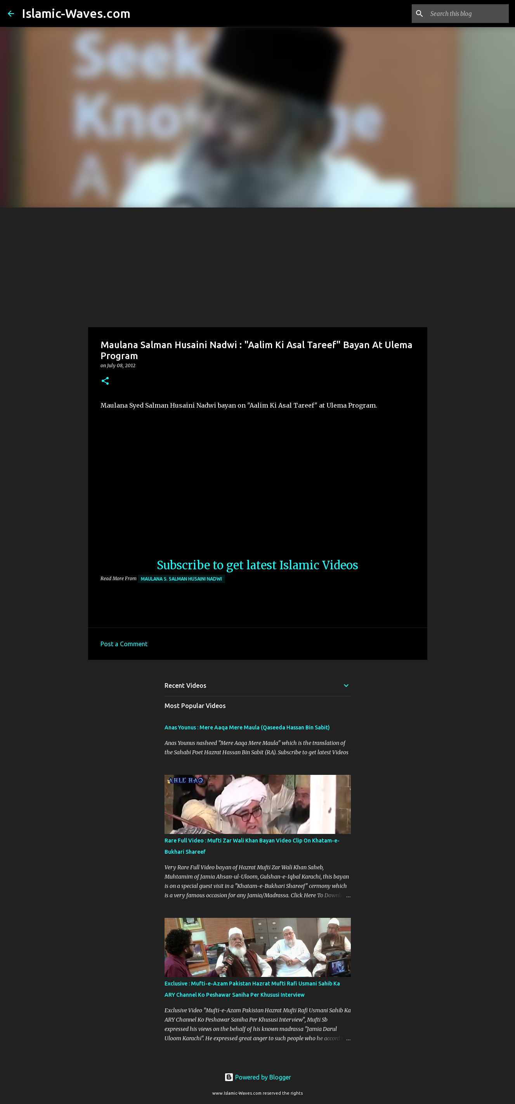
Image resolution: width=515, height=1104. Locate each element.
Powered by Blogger (257, 1077)
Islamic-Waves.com (76, 13)
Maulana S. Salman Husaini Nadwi (181, 578)
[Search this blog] (468, 13)
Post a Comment (124, 643)
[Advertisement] (258, 265)
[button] (105, 381)
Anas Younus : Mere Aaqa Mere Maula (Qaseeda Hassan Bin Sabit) (247, 727)
